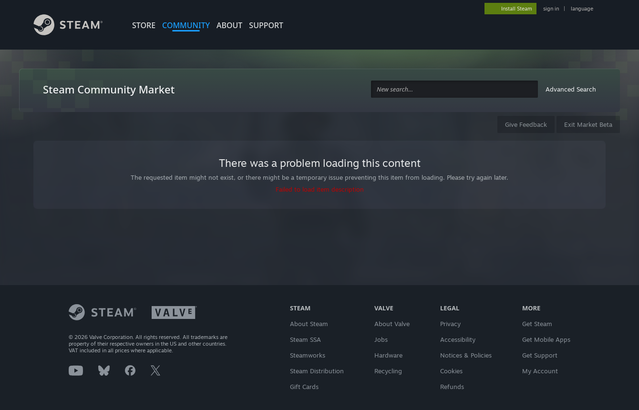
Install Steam (516, 8)
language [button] (582, 8)
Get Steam (537, 324)
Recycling (388, 371)
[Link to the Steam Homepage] (75, 26)
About (229, 25)
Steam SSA (305, 339)
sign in (551, 8)
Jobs (381, 339)
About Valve (392, 324)
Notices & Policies (466, 355)
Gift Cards (304, 386)
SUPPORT (266, 25)
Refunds (452, 386)
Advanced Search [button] (571, 89)
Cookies (451, 371)
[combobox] (454, 89)
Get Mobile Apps (546, 339)
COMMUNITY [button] (186, 25)
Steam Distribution (317, 371)
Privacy (450, 324)
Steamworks (307, 355)
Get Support (539, 355)
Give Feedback (526, 124)
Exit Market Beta (588, 124)
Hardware (388, 355)
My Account (540, 371)
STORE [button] (143, 25)
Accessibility (457, 339)
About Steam (309, 324)
